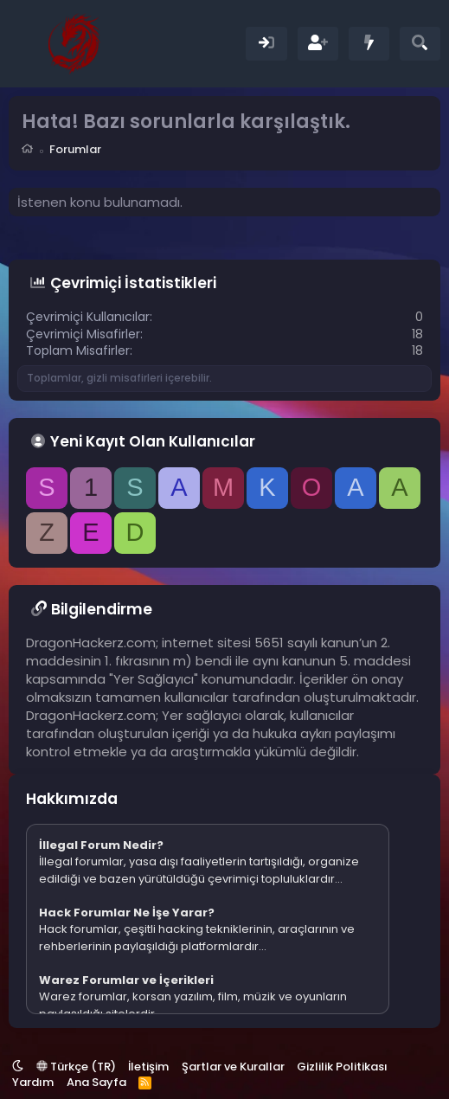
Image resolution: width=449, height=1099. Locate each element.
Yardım (33, 1082)
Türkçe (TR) (76, 1066)
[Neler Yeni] (369, 44)
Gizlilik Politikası (342, 1066)
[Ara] (420, 44)
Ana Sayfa (96, 1082)
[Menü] (23, 43)
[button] (18, 1067)
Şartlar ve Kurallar (233, 1066)
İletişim (148, 1066)
